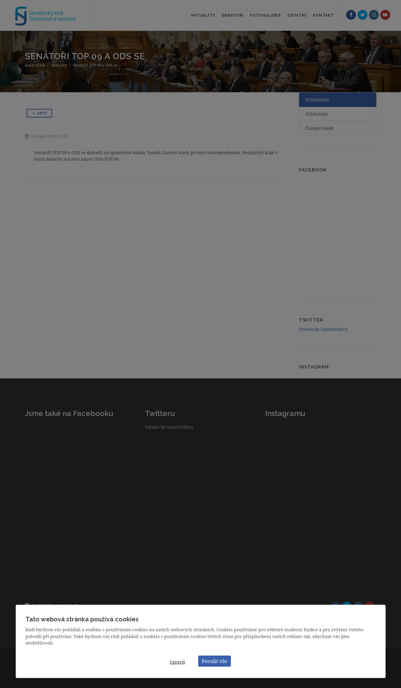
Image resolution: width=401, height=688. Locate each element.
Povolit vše (214, 660)
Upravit (177, 662)
